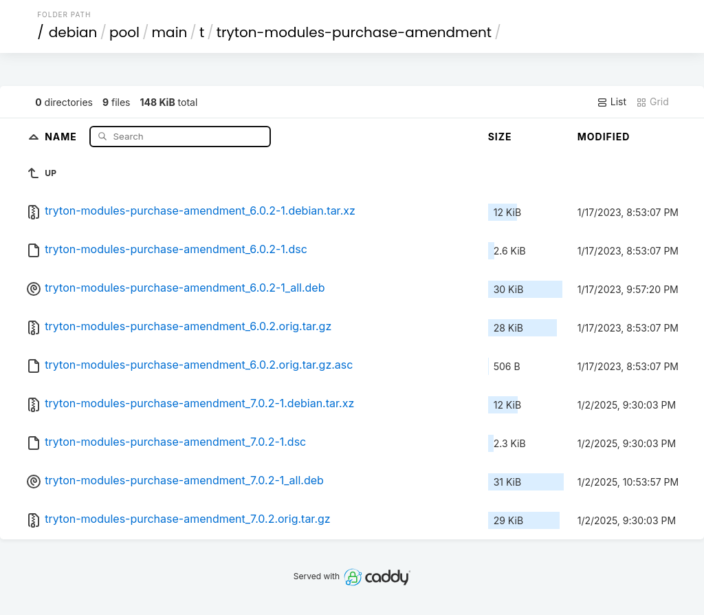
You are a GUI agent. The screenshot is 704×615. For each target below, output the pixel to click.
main (170, 32)
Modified (604, 136)
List (611, 102)
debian (73, 32)
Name (62, 136)
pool (124, 32)
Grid (652, 102)
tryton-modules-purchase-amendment (354, 32)
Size (500, 136)
